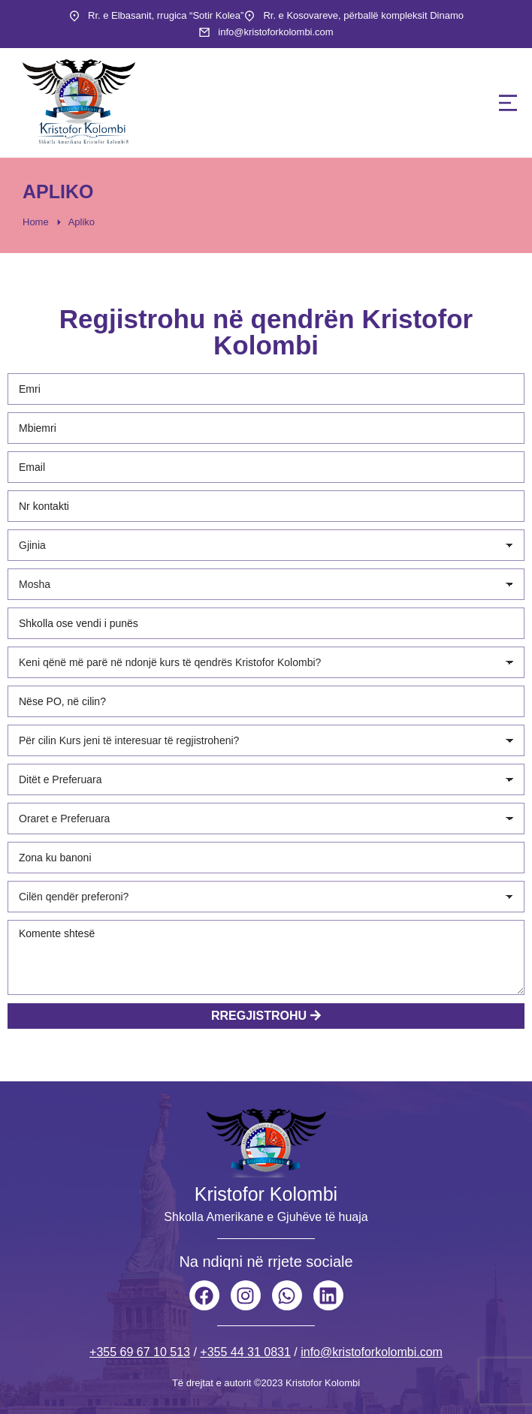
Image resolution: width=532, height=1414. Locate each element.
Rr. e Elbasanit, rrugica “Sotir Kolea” (165, 15)
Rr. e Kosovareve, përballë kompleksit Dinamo (363, 15)
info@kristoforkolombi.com (275, 32)
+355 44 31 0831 (245, 1352)
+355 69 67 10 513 (139, 1352)
